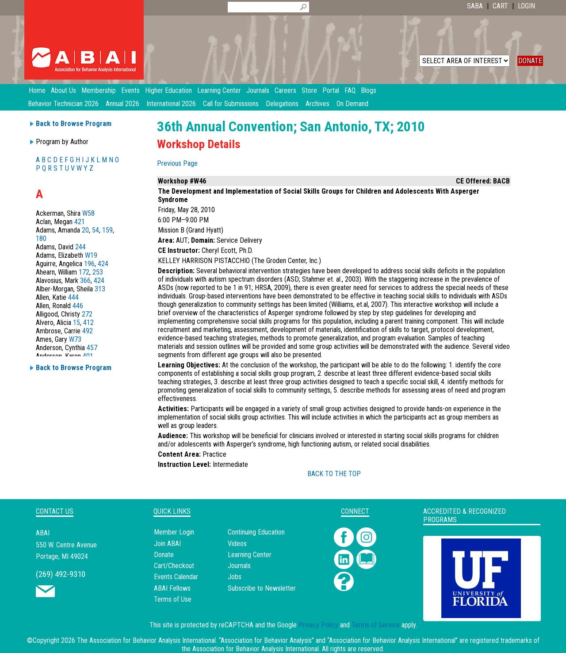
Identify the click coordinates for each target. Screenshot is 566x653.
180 (41, 238)
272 (87, 314)
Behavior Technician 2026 (63, 103)
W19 (91, 255)
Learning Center (250, 554)
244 (80, 247)
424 (103, 264)
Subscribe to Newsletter (262, 588)
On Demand (352, 103)
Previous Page (177, 163)
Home (37, 90)
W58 (88, 213)
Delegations (282, 103)
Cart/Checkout (174, 565)
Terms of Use (172, 599)
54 (95, 230)
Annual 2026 (122, 103)
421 (79, 222)
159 (107, 230)
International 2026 (171, 103)
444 (73, 297)
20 (85, 230)
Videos (237, 543)
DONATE (530, 61)
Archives (317, 103)
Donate (164, 554)
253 (97, 272)
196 (89, 264)
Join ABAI (167, 543)
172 (84, 272)
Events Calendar (176, 577)
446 (78, 306)
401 (88, 356)
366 (85, 280)
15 (76, 322)
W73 (75, 339)
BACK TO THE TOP (334, 474)
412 (88, 322)
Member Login (174, 532)
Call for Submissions (231, 103)
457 (92, 348)
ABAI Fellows (172, 588)
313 (100, 289)
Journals (239, 565)
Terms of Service (376, 625)
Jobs (234, 577)
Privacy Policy (318, 625)
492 (87, 331)
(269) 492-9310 (60, 574)
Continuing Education (256, 532)
